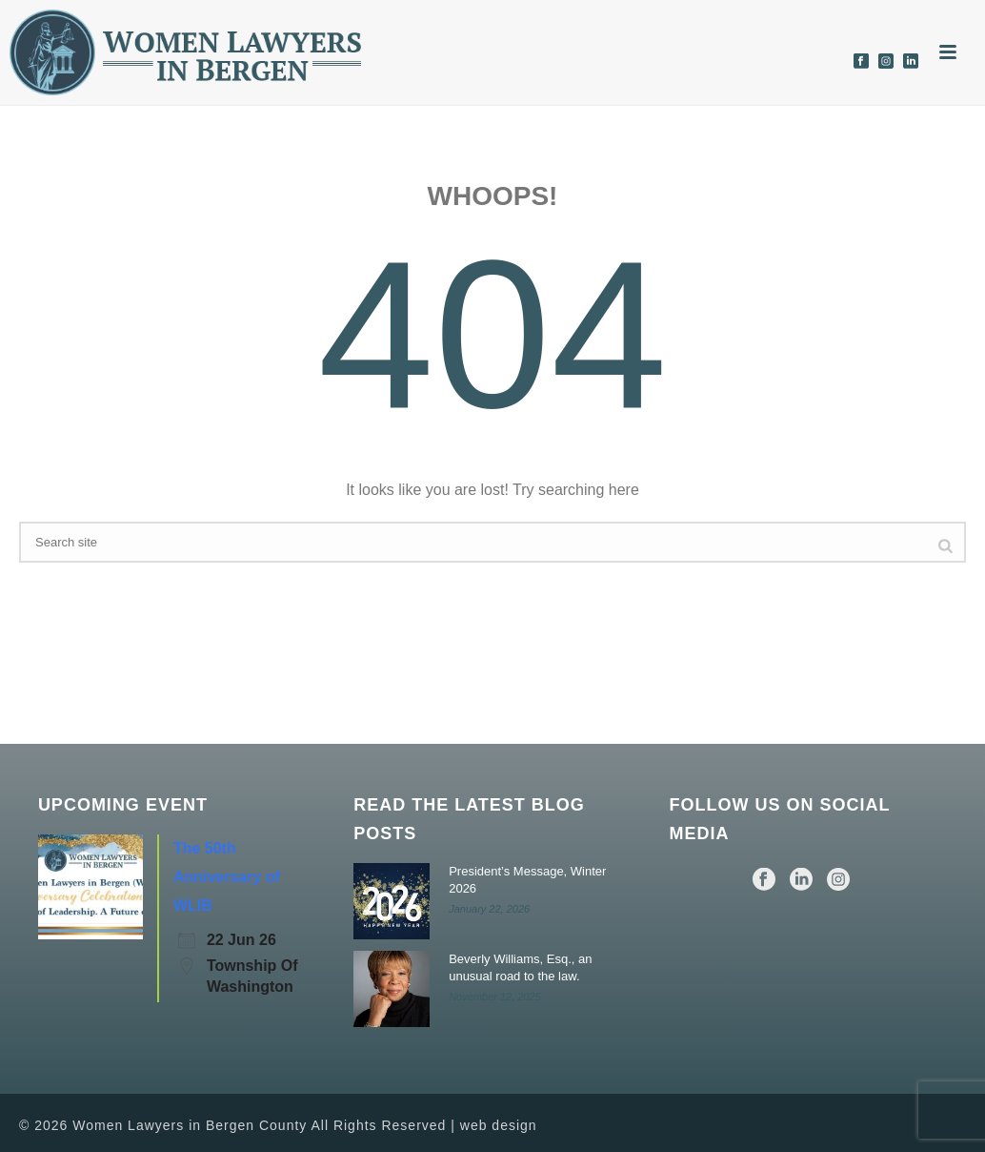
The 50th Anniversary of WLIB (226, 877)
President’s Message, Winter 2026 (527, 879)
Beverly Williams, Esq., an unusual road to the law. (520, 967)
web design (498, 1125)
